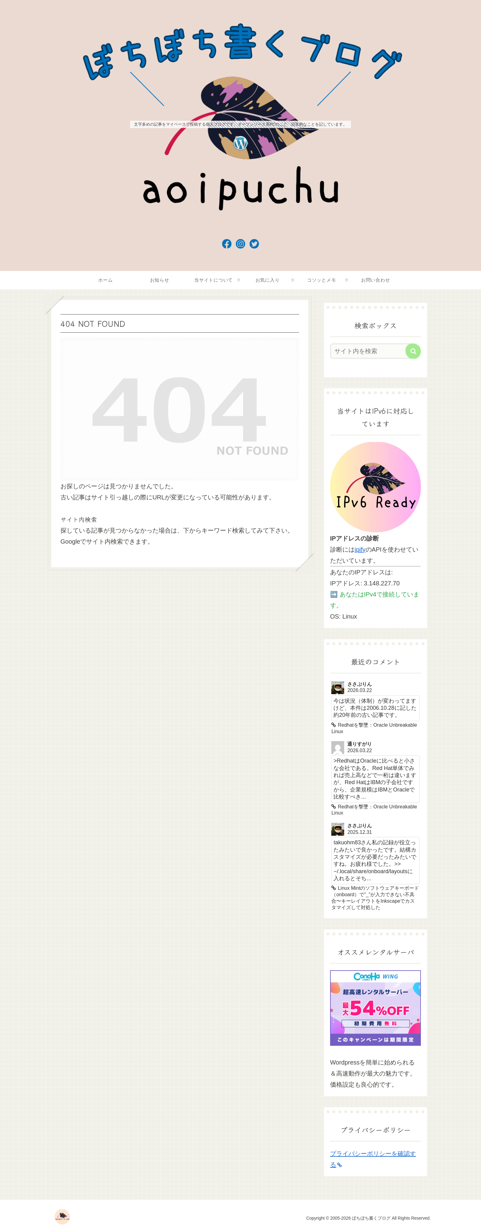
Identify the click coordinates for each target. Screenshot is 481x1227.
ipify (360, 549)
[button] (413, 351)
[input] (372, 351)
